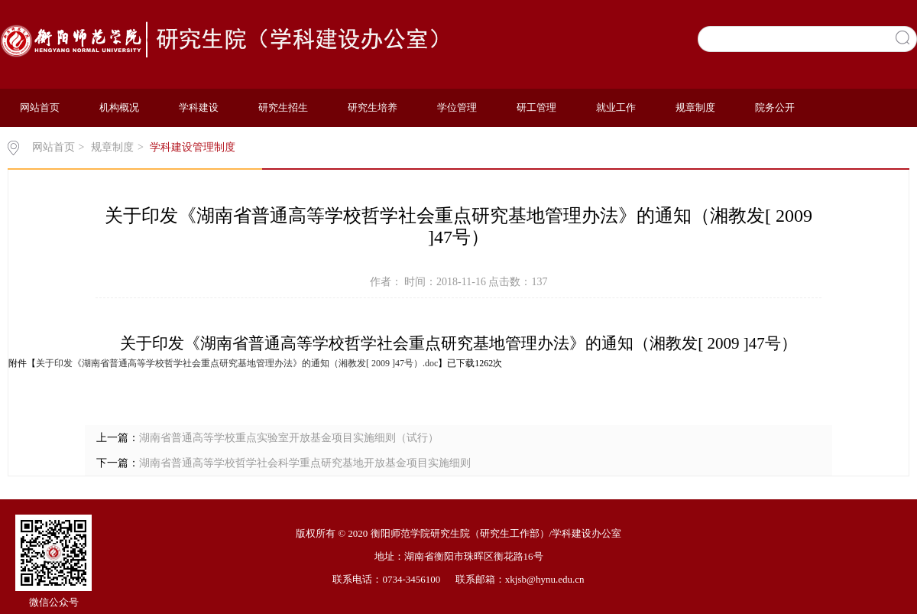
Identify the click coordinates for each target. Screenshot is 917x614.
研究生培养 (372, 107)
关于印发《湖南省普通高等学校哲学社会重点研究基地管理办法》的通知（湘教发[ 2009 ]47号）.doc (237, 363)
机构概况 (119, 107)
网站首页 (40, 107)
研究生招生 (283, 107)
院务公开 (775, 107)
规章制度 (695, 107)
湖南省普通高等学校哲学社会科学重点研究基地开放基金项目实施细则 (305, 463)
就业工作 (616, 107)
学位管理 (457, 107)
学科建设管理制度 (192, 147)
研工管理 (536, 107)
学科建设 (199, 107)
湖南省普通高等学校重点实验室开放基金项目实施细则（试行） (289, 437)
